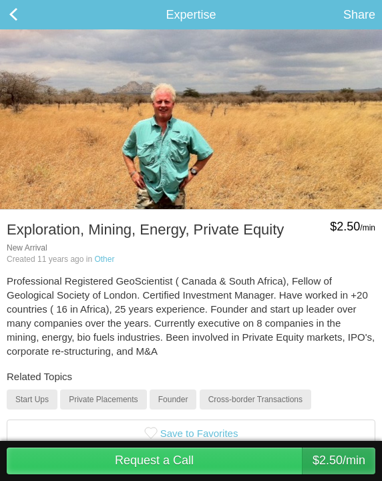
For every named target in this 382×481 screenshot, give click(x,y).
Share (359, 14)
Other (104, 259)
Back (26, 14)
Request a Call (245, 461)
